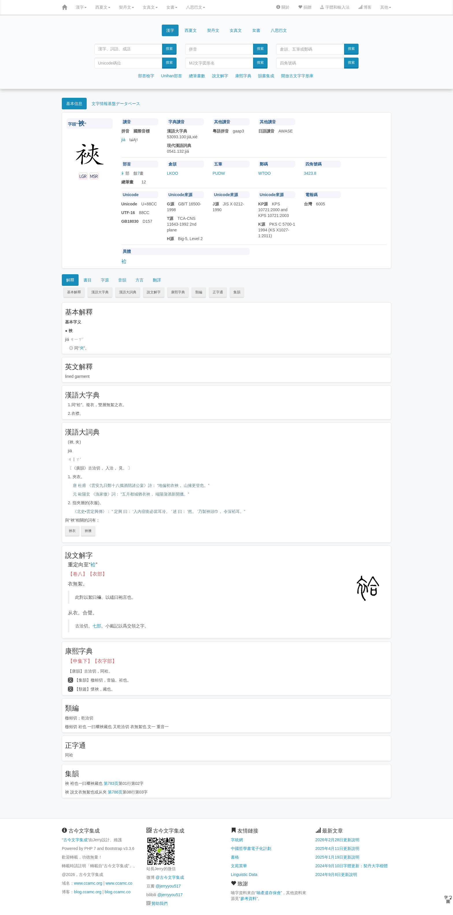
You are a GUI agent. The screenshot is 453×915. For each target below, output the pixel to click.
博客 (365, 7)
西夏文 (102, 7)
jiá (123, 139)
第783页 (111, 783)
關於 (282, 7)
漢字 (81, 7)
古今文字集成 (75, 839)
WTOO (264, 173)
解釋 (70, 280)
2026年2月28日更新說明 (337, 839)
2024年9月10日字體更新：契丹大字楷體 (351, 866)
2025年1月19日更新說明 (337, 857)
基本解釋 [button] (74, 292)
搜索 (169, 49)
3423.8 (310, 173)
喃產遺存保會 (269, 892)
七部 (96, 625)
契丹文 (126, 7)
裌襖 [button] (88, 531)
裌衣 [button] (72, 531)
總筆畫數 (197, 75)
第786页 (115, 792)
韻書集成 (266, 75)
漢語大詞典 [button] (127, 292)
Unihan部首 (171, 75)
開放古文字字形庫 (297, 75)
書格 (235, 857)
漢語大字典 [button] (100, 292)
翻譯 (157, 280)
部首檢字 (146, 75)
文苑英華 (239, 866)
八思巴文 (195, 7)
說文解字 (220, 75)
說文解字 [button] (154, 292)
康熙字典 (243, 75)
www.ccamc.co (118, 883)
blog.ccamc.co (117, 892)
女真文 (150, 7)
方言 (139, 280)
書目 (87, 280)
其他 (385, 7)
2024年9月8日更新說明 (336, 874)
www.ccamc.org (88, 883)
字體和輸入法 (335, 7)
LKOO (172, 173)
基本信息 (74, 103)
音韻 (122, 280)
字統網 (237, 839)
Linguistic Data (244, 874)
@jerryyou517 (168, 886)
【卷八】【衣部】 (87, 574)
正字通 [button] (218, 292)
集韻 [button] (236, 292)
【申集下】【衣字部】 (92, 661)
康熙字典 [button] (178, 292)
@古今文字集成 (169, 877)
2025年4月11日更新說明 (337, 848)
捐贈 (304, 7)
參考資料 (248, 898)
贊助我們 (159, 903)
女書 (171, 7)
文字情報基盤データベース (116, 103)
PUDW (219, 173)
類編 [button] (198, 292)
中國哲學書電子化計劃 (251, 848)
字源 (105, 280)
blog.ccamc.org (87, 892)
